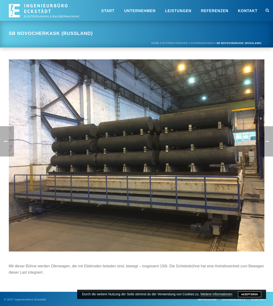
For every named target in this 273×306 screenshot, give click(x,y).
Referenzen (214, 11)
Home (155, 43)
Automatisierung (175, 43)
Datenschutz (234, 299)
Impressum (207, 299)
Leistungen (178, 11)
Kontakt (247, 11)
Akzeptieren (249, 294)
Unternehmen (139, 11)
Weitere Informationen (216, 294)
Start (108, 11)
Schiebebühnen (202, 43)
